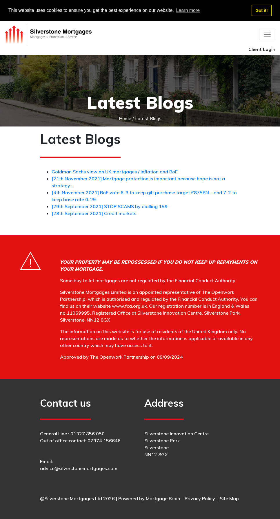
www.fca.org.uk (129, 306)
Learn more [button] (188, 10)
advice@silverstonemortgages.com (78, 468)
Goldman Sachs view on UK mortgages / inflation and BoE (115, 172)
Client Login (261, 49)
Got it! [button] (261, 10)
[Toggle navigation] (267, 34)
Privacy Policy (199, 498)
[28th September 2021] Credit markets (94, 213)
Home (125, 118)
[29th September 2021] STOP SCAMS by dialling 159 (110, 206)
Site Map (229, 498)
